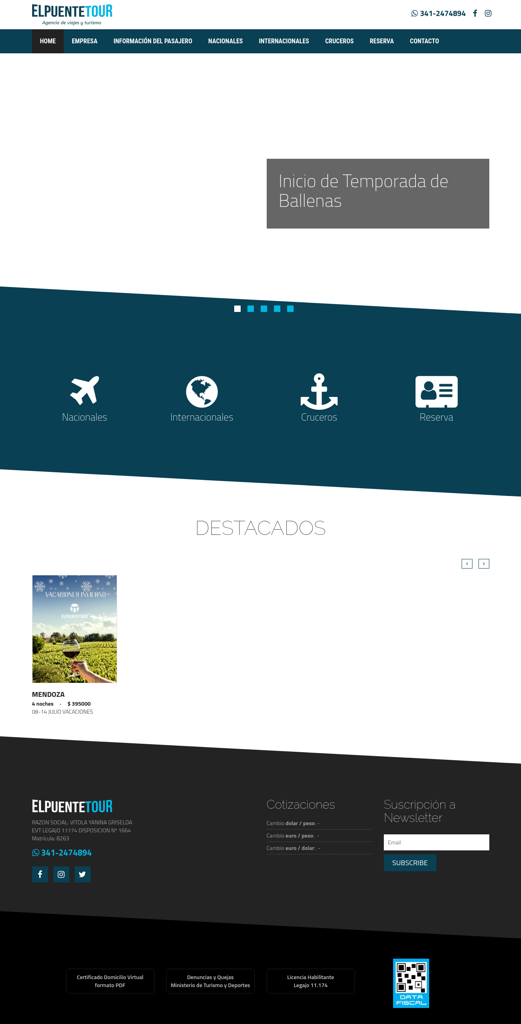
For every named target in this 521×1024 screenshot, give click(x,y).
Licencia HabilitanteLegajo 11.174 (310, 981)
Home (48, 41)
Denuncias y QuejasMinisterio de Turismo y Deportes (210, 981)
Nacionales (225, 41)
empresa (84, 41)
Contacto (424, 41)
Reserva (382, 41)
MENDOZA (48, 694)
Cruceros (339, 41)
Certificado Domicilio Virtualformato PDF (110, 981)
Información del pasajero (153, 41)
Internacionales (284, 41)
